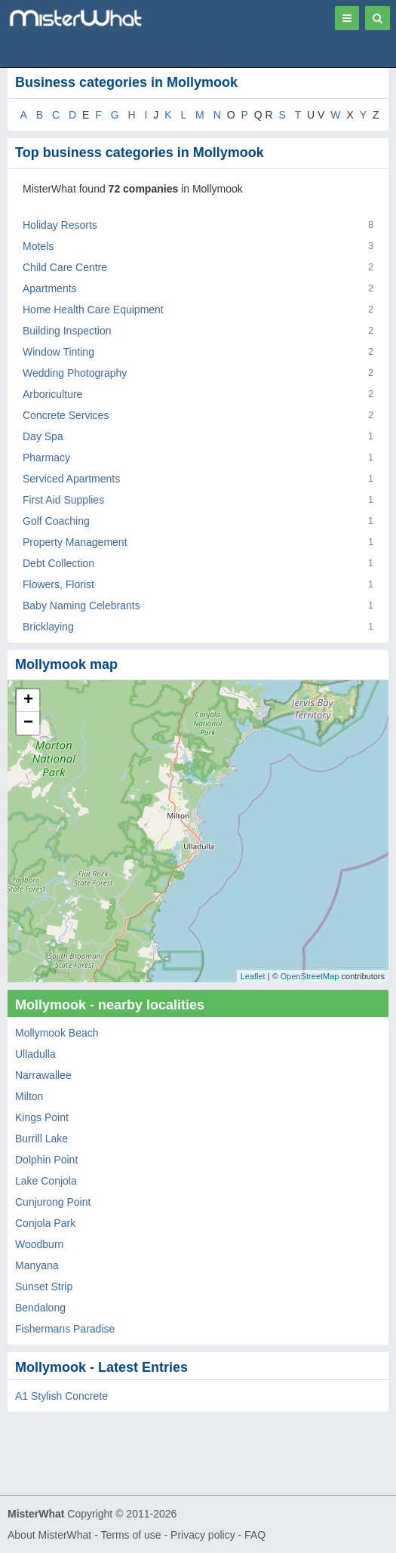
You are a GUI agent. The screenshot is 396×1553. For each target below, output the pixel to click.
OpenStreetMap (310, 976)
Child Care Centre (65, 267)
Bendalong (40, 1308)
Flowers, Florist (58, 584)
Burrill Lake (41, 1138)
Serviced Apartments (71, 479)
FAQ (255, 1535)
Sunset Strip (43, 1286)
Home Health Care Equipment (93, 310)
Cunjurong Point (53, 1202)
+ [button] (28, 700)
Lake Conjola (46, 1181)
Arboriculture (52, 394)
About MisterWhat (49, 1535)
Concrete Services (66, 415)
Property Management (75, 542)
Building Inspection (67, 331)
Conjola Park (45, 1223)
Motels (38, 246)
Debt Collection (58, 563)
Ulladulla (35, 1054)
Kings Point (42, 1117)
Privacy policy (202, 1535)
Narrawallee (43, 1075)
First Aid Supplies (63, 500)
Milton (29, 1096)
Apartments (50, 288)
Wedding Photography (75, 373)
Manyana (37, 1265)
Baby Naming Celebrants (81, 605)
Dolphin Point (46, 1160)
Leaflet (253, 976)
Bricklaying (48, 627)
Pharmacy (46, 457)
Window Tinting (58, 352)
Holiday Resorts (60, 225)
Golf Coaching (56, 521)
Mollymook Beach (57, 1033)
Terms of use (130, 1535)
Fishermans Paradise (65, 1329)
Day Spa (43, 436)
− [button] (28, 723)
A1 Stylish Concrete (61, 1396)
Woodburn (39, 1244)
